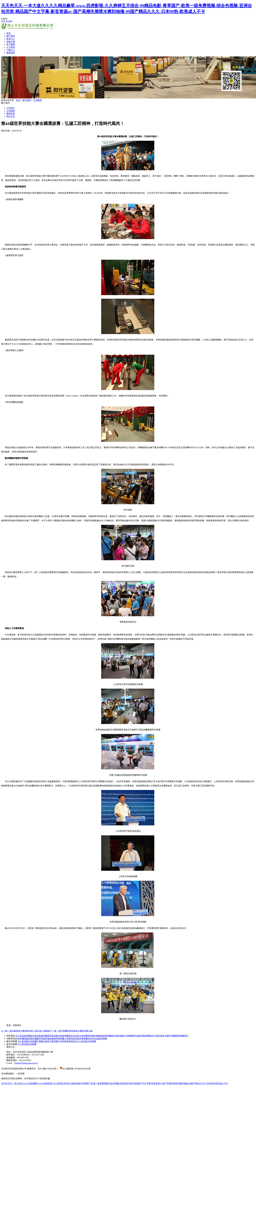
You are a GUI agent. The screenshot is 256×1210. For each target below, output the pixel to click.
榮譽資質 (10, 113)
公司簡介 (10, 108)
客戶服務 (10, 44)
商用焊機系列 (181, 1036)
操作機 (21, 1038)
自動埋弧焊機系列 (144, 1036)
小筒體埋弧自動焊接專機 (76, 1038)
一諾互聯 (20, 1073)
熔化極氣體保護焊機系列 (103, 1036)
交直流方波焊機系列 (82, 1036)
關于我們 (10, 36)
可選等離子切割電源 (59, 1041)
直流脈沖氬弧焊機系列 (62, 1036)
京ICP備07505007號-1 (48, 1069)
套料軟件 (73, 1041)
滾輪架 (27, 1038)
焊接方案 (10, 41)
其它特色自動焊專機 (97, 1038)
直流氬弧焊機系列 (43, 1036)
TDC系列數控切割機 (27, 1041)
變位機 (33, 1038)
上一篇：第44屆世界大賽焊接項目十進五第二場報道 (25, 1031)
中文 (3, 21)
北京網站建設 (7, 1073)
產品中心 (10, 39)
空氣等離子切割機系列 (125, 1036)
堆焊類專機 (59, 1038)
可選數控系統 (43, 1041)
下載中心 (10, 50)
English (9, 21)
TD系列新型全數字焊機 (164, 1036)
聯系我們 (10, 53)
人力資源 (10, 47)
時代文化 (10, 116)
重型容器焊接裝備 (45, 1038)
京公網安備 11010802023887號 (75, 1069)
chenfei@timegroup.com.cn (26, 1063)
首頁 (8, 33)
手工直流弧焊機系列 (25, 1036)
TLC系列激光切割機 (86, 1041)
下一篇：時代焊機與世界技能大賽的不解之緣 (71, 1031)
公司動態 (37, 100)
